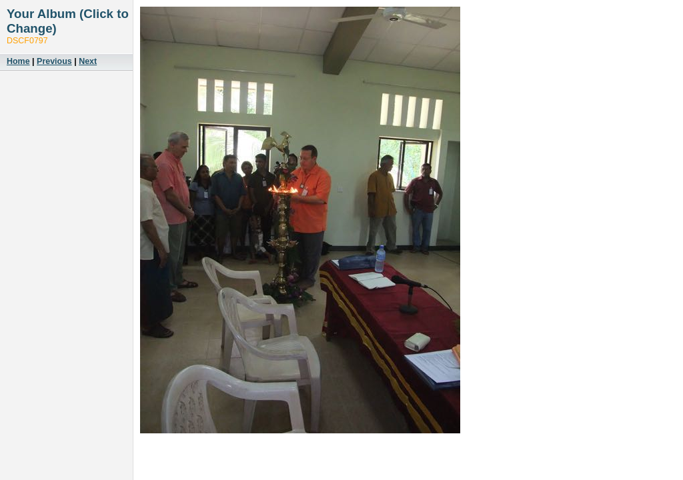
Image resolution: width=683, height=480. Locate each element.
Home (18, 61)
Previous (54, 61)
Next (88, 61)
